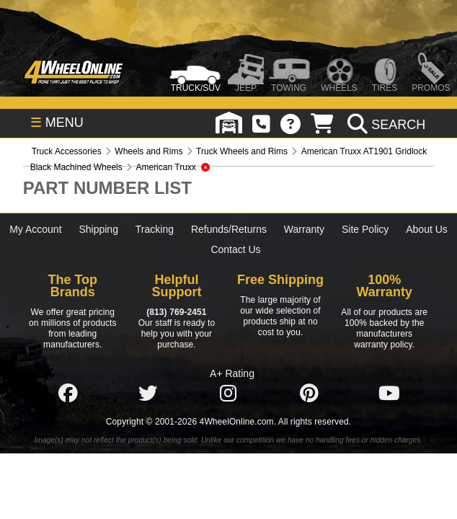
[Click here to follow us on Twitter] (147, 393)
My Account (35, 229)
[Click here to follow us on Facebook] (67, 393)
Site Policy (365, 229)
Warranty (304, 229)
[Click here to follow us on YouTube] (389, 393)
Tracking (155, 229)
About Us (427, 229)
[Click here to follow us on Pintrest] (309, 393)
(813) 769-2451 (176, 312)
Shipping (98, 229)
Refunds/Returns (229, 229)
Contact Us (235, 249)
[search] (384, 124)
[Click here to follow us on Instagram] (228, 393)
